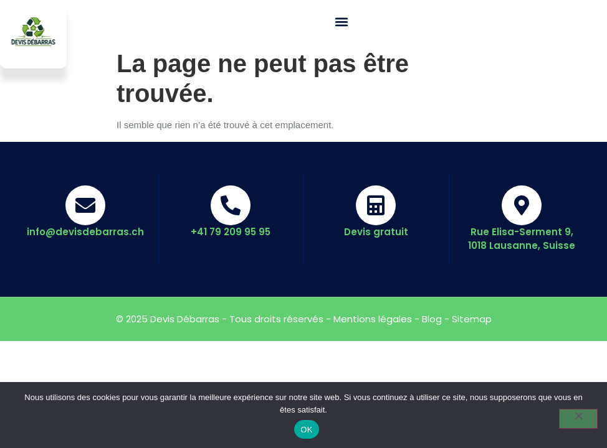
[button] (342, 22)
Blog (432, 318)
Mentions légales (372, 318)
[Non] (578, 419)
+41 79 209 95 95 (230, 231)
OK (306, 429)
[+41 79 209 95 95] (231, 205)
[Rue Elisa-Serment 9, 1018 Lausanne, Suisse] (522, 205)
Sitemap (472, 318)
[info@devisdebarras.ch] (85, 205)
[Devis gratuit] (376, 205)
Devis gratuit (376, 231)
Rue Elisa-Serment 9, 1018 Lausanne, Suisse (521, 239)
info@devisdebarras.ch (85, 231)
